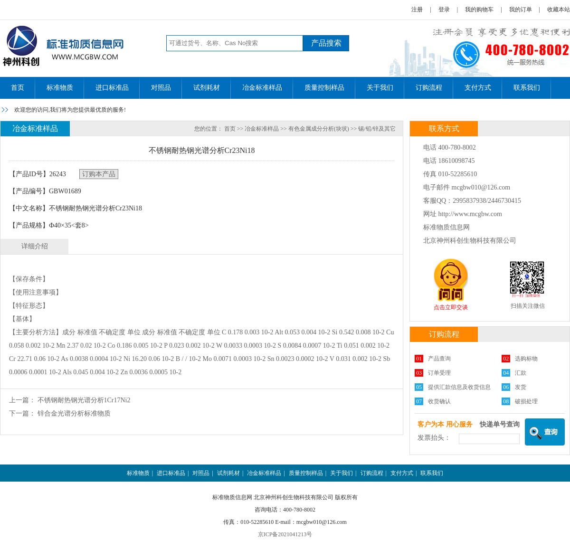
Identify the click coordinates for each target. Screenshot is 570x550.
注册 (417, 9)
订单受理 (439, 373)
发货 (520, 387)
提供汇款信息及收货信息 (459, 387)
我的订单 (520, 9)
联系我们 (526, 87)
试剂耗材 (206, 87)
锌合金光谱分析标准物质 (74, 413)
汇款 (520, 373)
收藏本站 (558, 9)
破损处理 (526, 401)
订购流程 (429, 87)
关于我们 (380, 87)
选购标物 (526, 358)
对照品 (161, 87)
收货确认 (439, 401)
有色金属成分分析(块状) (318, 128)
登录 (444, 9)
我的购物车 (479, 9)
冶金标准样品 (262, 87)
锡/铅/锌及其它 (377, 128)
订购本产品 (98, 174)
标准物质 (60, 87)
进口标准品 (112, 87)
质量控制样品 (324, 87)
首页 (17, 87)
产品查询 (439, 358)
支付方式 (478, 87)
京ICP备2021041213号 (285, 534)
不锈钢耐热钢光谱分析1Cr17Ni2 (84, 400)
